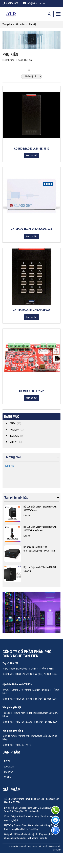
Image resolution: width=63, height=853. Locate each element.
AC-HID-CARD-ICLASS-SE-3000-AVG (31, 229)
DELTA (7, 761)
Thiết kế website (50, 846)
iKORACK (8, 771)
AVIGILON (9, 466)
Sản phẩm (20, 24)
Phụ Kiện (33, 24)
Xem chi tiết (31, 155)
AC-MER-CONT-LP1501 (32, 391)
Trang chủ (7, 24)
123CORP (56, 849)
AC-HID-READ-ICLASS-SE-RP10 (31, 148)
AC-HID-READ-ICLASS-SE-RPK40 (31, 310)
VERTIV (7, 777)
